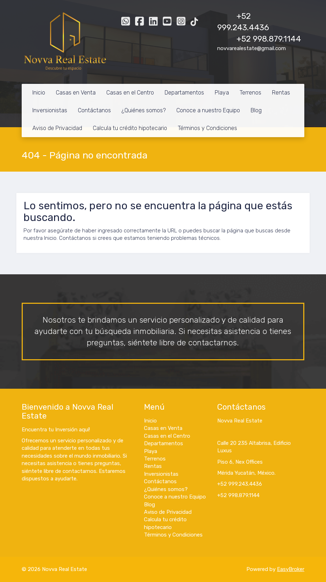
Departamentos (184, 92)
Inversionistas (49, 110)
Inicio (38, 92)
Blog (256, 110)
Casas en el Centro (130, 92)
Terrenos (250, 92)
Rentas (281, 92)
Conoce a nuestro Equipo (208, 110)
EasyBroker (290, 569)
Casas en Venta (76, 92)
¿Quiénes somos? (144, 110)
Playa (222, 92)
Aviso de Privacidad (57, 128)
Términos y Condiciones (207, 128)
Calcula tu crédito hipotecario (130, 128)
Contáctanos (94, 110)
